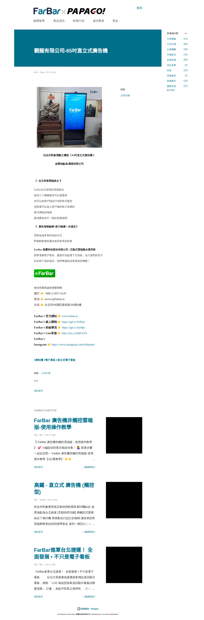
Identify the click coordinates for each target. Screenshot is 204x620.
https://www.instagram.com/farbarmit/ (73, 344)
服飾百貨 (177, 86)
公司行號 (124, 95)
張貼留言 (38, 390)
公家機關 (177, 49)
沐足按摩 (177, 65)
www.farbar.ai (70, 315)
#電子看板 (49, 359)
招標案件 (177, 81)
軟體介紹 (78, 20)
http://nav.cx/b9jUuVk (74, 332)
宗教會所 (177, 75)
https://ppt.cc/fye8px (73, 326)
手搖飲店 (177, 54)
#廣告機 (38, 359)
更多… (116, 20)
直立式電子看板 (66, 359)
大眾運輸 (177, 39)
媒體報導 (39, 20)
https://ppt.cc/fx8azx (73, 321)
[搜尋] (139, 8)
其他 (177, 70)
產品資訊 (59, 20)
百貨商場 (177, 60)
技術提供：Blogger (88, 608)
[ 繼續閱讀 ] (89, 466)
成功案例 (98, 20)
